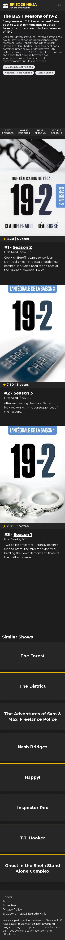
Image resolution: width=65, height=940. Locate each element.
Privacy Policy (12, 909)
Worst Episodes (24, 131)
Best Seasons (40, 131)
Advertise (9, 905)
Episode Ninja (37, 913)
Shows (7, 897)
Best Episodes (8, 131)
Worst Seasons (56, 131)
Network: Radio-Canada (18, 72)
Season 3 (23, 393)
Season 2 (22, 247)
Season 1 (23, 534)
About (7, 901)
